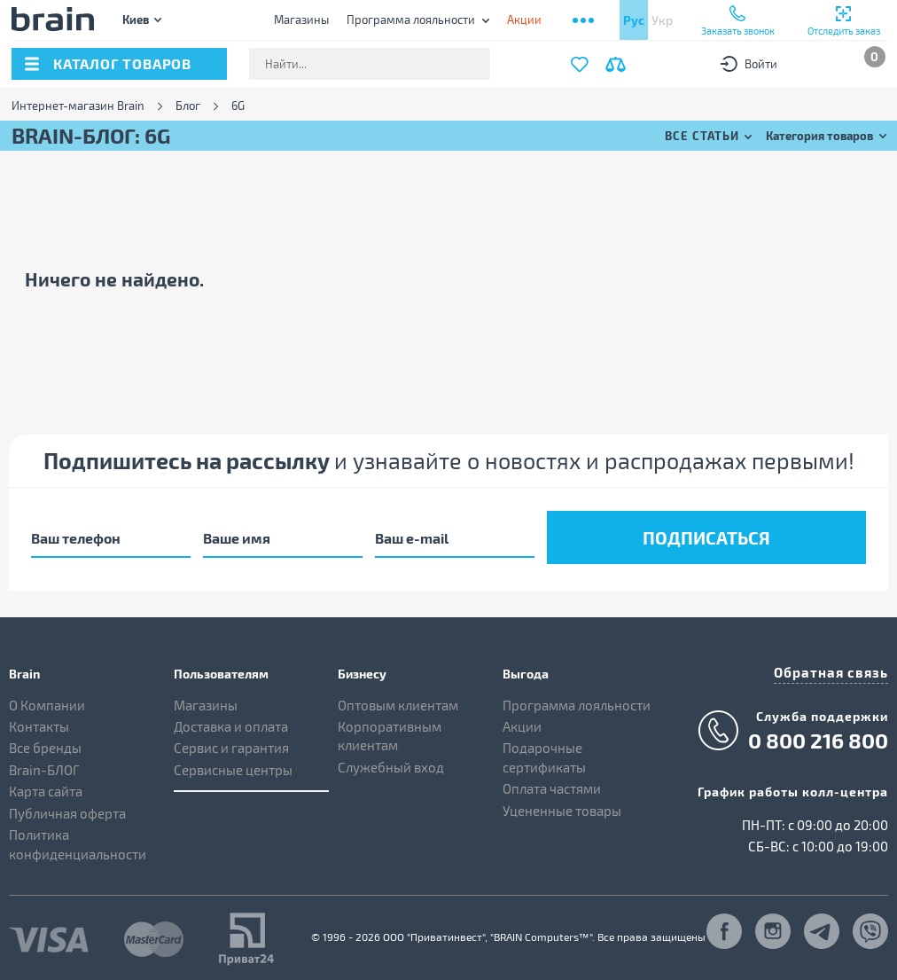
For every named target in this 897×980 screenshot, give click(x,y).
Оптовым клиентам (398, 701)
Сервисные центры (233, 766)
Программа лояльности (411, 19)
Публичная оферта (67, 809)
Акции (522, 723)
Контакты (39, 723)
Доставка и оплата (231, 723)
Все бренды (45, 744)
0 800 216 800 (818, 735)
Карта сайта (45, 788)
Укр (662, 19)
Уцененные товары (562, 806)
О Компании (47, 701)
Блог (188, 106)
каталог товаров (122, 63)
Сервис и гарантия (231, 744)
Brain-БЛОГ (44, 766)
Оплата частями (552, 785)
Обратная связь (835, 666)
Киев (135, 19)
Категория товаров (819, 135)
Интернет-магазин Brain (78, 106)
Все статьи (702, 135)
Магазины (301, 19)
